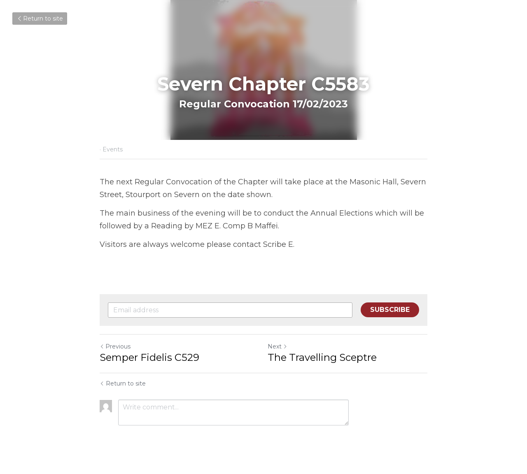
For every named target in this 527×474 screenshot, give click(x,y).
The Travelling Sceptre (322, 357)
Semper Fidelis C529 (149, 357)
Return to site (39, 18)
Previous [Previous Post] (115, 346)
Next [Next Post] (277, 346)
